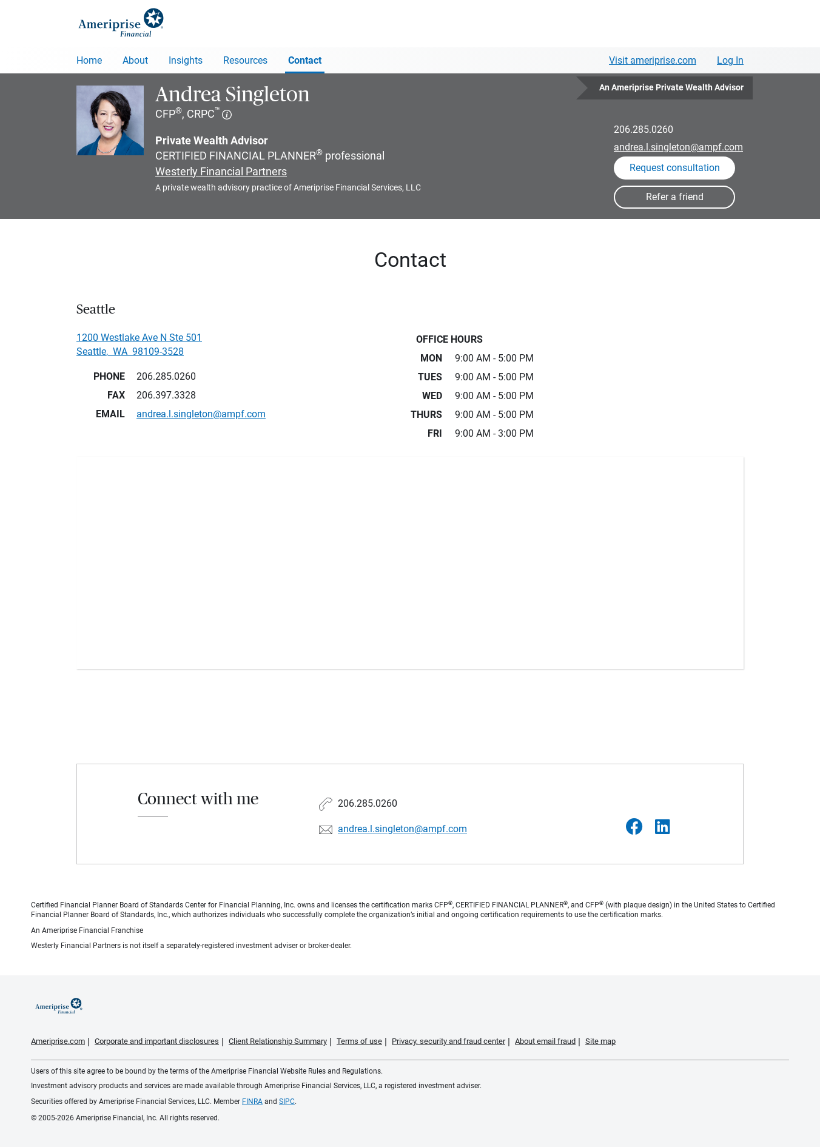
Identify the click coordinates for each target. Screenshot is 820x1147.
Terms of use (359, 1041)
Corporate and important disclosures (157, 1041)
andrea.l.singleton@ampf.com (678, 147)
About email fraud (545, 1041)
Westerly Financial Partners (221, 171)
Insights (186, 60)
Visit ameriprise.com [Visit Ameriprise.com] (652, 60)
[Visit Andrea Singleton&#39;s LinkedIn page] (662, 827)
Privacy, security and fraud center (448, 1041)
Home (89, 60)
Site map (600, 1041)
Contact (304, 60)
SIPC (287, 1101)
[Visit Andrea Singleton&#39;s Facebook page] (634, 827)
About (135, 60)
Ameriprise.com (58, 1041)
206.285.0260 (643, 129)
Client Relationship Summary (278, 1041)
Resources (245, 60)
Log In (730, 60)
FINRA (252, 1101)
